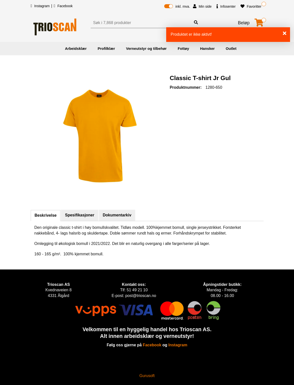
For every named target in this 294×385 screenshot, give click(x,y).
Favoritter (251, 6)
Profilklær (106, 48)
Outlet (231, 48)
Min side (202, 6)
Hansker (207, 48)
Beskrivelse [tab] (46, 215)
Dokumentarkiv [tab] (117, 215)
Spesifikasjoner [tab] (79, 215)
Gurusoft (147, 376)
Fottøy (183, 48)
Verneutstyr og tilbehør (146, 48)
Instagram (41, 6)
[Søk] (141, 23)
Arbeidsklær (76, 48)
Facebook (63, 6)
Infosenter (226, 6)
